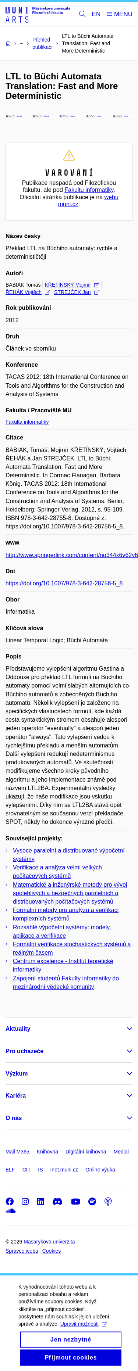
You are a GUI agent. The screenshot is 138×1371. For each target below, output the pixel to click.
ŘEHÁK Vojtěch (28, 292)
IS (40, 1170)
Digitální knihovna (86, 1152)
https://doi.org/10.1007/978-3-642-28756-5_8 (64, 583)
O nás (14, 1118)
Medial (121, 1152)
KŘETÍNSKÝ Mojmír (72, 285)
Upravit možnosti (83, 1332)
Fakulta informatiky (27, 422)
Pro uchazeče (24, 1051)
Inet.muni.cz (64, 1170)
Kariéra (16, 1095)
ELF (10, 1170)
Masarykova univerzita (49, 1242)
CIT (26, 1170)
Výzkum (17, 1073)
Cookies (51, 1251)
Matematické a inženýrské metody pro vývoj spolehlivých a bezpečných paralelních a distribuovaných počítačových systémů (70, 893)
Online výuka (100, 1170)
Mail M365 (17, 1152)
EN (96, 14)
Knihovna (47, 1152)
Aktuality (18, 1029)
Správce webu (22, 1251)
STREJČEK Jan (76, 292)
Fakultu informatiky (88, 190)
